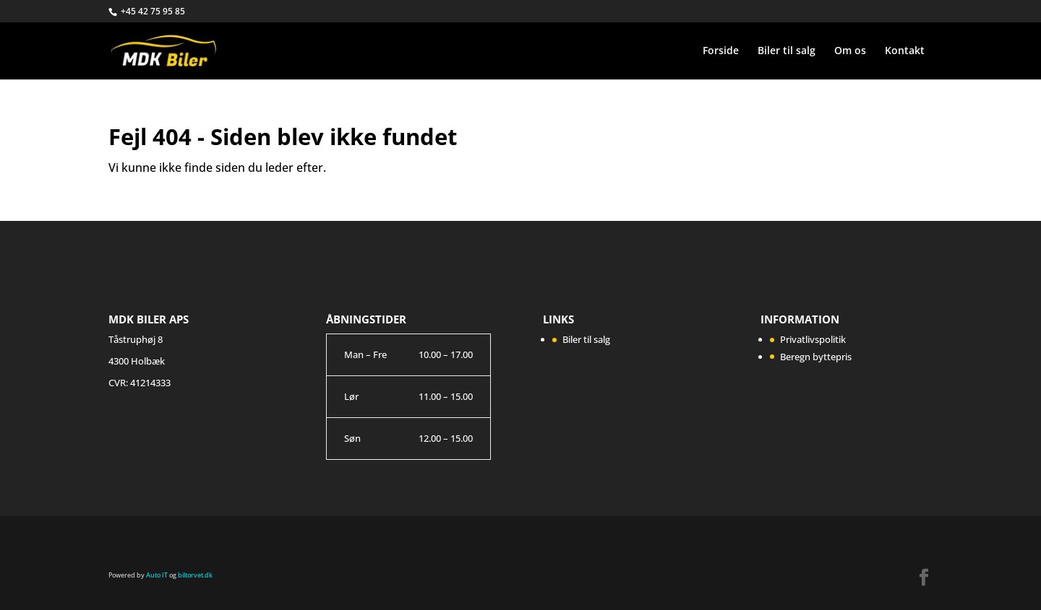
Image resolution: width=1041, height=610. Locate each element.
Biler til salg (786, 51)
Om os (850, 51)
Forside (721, 51)
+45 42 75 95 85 (153, 11)
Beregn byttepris (816, 356)
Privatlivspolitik (813, 339)
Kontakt (905, 51)
